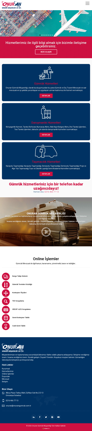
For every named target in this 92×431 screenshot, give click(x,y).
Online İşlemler (8, 374)
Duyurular (6, 376)
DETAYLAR (46, 96)
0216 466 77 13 (51, 192)
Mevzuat (5, 379)
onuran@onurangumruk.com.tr (18, 406)
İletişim (5, 382)
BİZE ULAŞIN (46, 52)
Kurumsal (6, 369)
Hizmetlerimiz (7, 371)
